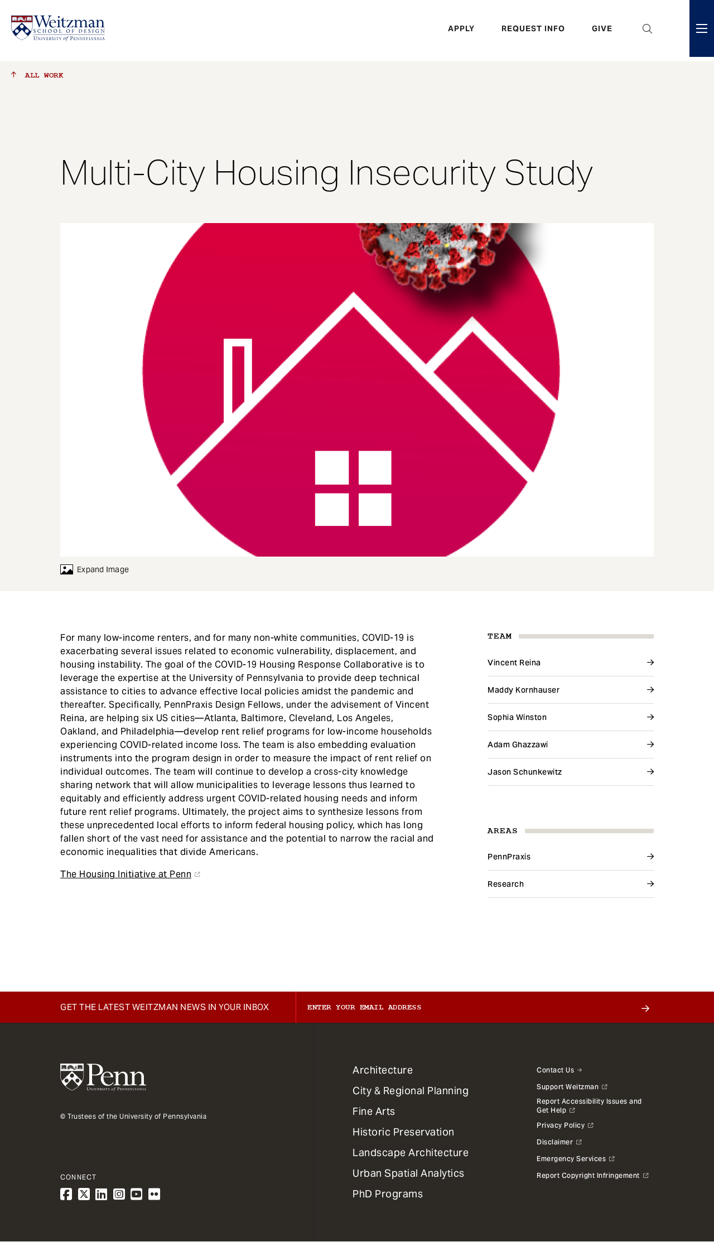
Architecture (383, 1070)
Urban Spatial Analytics (409, 1173)
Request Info (533, 31)
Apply (461, 31)
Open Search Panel (647, 30)
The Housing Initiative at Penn (125, 874)
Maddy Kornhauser (523, 690)
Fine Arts (374, 1111)
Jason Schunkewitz (525, 772)
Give (602, 31)
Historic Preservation (404, 1131)
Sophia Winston (517, 717)
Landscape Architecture (411, 1152)
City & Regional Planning (411, 1090)
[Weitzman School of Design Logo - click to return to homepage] (59, 30)
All (37, 75)
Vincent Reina (514, 663)
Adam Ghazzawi (518, 745)
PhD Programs (388, 1193)
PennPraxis (509, 857)
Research (506, 884)
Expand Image (94, 569)
